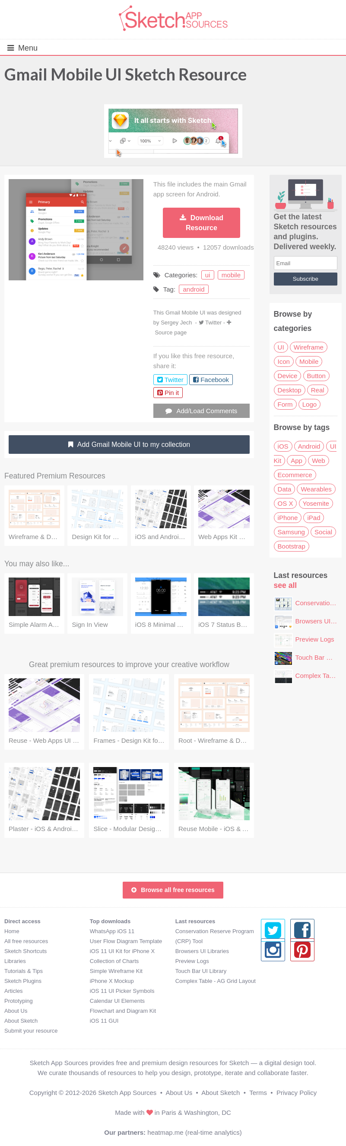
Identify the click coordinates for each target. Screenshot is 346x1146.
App (296, 460)
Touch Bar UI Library (201, 971)
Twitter (213, 322)
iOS (283, 446)
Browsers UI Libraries (202, 951)
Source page (171, 332)
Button (316, 375)
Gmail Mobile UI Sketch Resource (125, 74)
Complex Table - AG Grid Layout (215, 981)
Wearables (316, 489)
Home (11, 931)
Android (309, 446)
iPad (313, 517)
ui (207, 275)
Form (285, 404)
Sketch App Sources (127, 1092)
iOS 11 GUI (104, 1021)
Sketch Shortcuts (25, 951)
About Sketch (21, 1021)
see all (285, 585)
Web (318, 460)
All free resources (26, 941)
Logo (309, 404)
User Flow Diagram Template (126, 941)
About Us (15, 1011)
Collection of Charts (114, 961)
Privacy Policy (296, 1092)
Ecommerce (295, 474)
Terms (258, 1092)
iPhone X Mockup (112, 981)
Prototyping (18, 1001)
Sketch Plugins (22, 981)
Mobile (308, 361)
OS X (285, 503)
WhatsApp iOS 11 (112, 931)
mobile (231, 275)
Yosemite (316, 503)
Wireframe (309, 347)
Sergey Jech (176, 322)
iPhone (288, 517)
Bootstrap (291, 546)
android (193, 289)
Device (288, 375)
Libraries (15, 961)
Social (323, 532)
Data (285, 489)
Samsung (291, 532)
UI (281, 347)
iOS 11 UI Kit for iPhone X (122, 951)
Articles (13, 991)
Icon (284, 361)
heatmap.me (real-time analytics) (194, 1132)
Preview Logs (314, 639)
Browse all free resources (172, 889)
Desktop (290, 390)
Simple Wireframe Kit (116, 971)
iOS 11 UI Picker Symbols (122, 991)
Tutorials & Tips (23, 971)
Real (317, 390)
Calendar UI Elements (117, 1001)
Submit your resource (31, 1030)
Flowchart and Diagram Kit (123, 1011)
